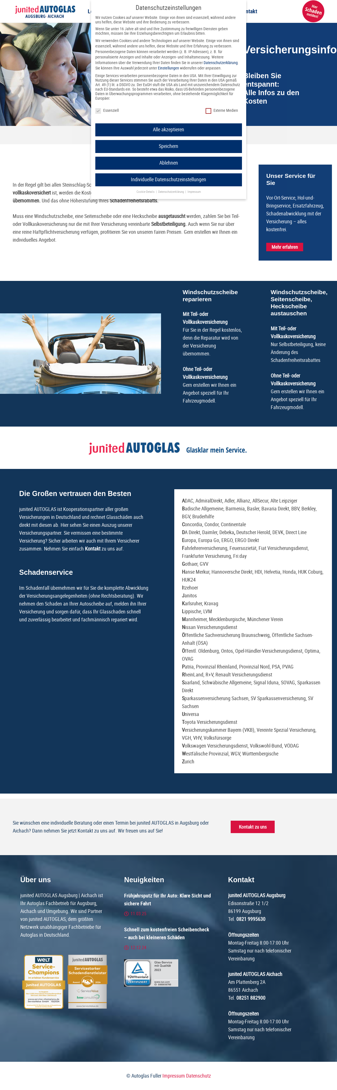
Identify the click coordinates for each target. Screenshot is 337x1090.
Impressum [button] (194, 192)
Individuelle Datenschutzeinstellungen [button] (168, 179)
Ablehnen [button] (168, 163)
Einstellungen (168, 68)
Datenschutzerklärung (221, 62)
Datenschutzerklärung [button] (171, 192)
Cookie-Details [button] (145, 192)
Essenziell (107, 110)
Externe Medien (222, 110)
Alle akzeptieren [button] (168, 129)
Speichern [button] (168, 146)
